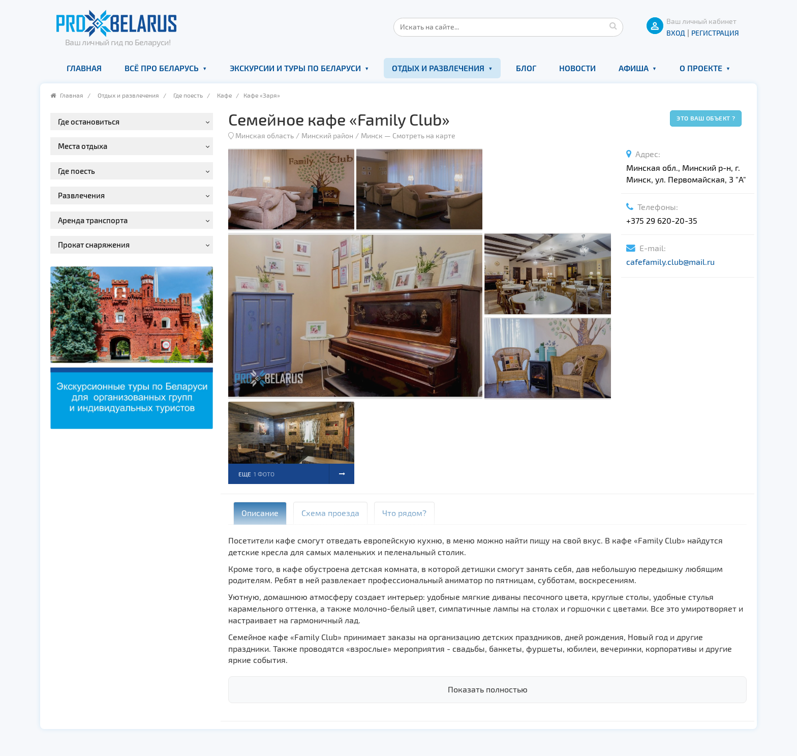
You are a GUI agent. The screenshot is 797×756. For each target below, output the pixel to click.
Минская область (264, 135)
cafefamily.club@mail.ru (670, 261)
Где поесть (188, 95)
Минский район (327, 135)
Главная (84, 68)
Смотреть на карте (423, 135)
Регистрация (715, 32)
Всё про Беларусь (162, 68)
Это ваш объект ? (706, 118)
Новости (577, 68)
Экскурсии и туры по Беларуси (295, 68)
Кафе (224, 95)
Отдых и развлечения (438, 68)
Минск (372, 135)
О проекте (701, 68)
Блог (526, 68)
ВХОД (675, 32)
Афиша (634, 68)
